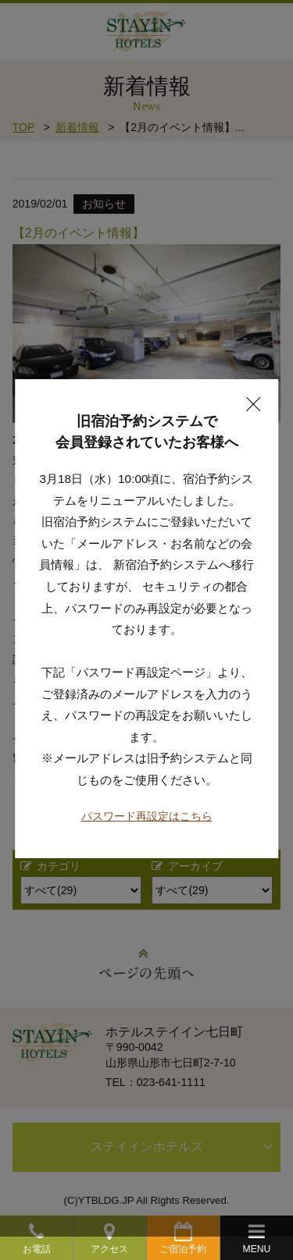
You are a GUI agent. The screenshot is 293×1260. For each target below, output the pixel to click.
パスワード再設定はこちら (147, 802)
